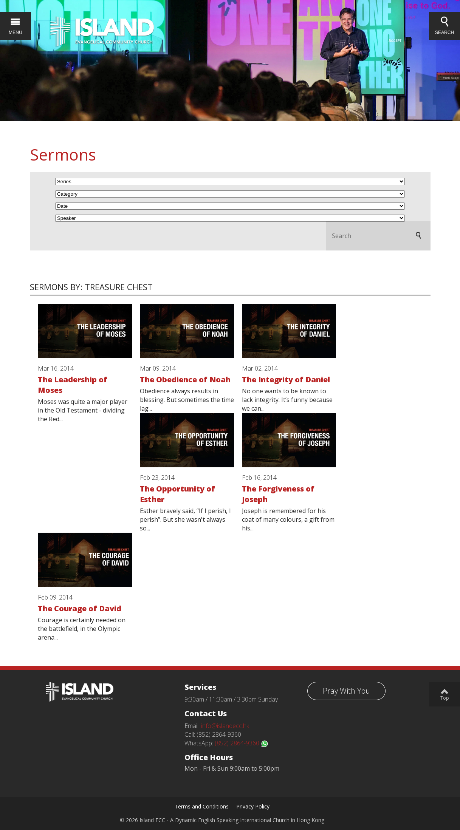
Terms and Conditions (202, 806)
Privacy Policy (252, 806)
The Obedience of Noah (185, 379)
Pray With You (346, 691)
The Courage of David (79, 608)
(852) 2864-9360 (241, 743)
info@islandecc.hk (225, 726)
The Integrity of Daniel (286, 379)
